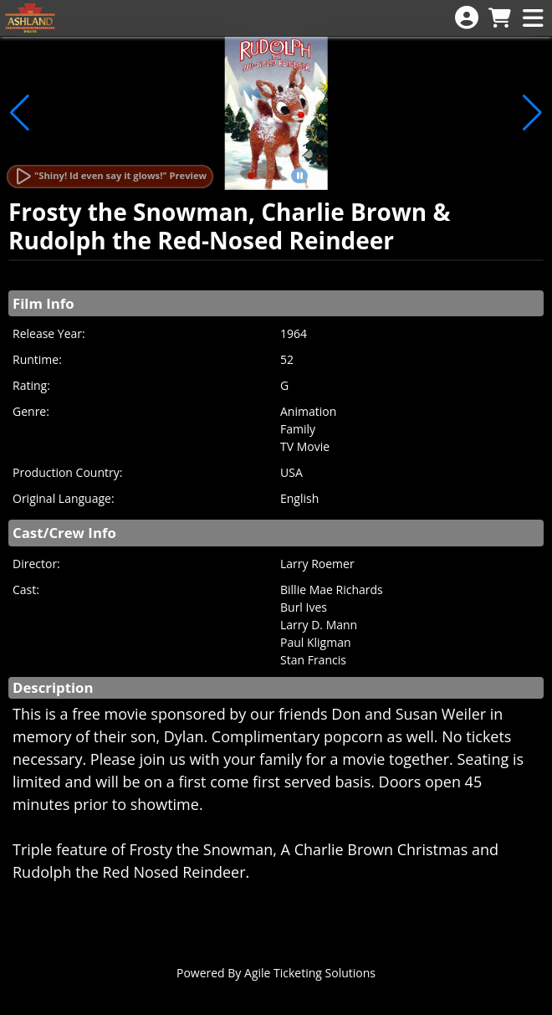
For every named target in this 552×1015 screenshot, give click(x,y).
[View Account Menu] (466, 18)
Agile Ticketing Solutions (310, 973)
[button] (251, 175)
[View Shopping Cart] (499, 19)
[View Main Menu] (533, 19)
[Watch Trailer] (110, 176)
